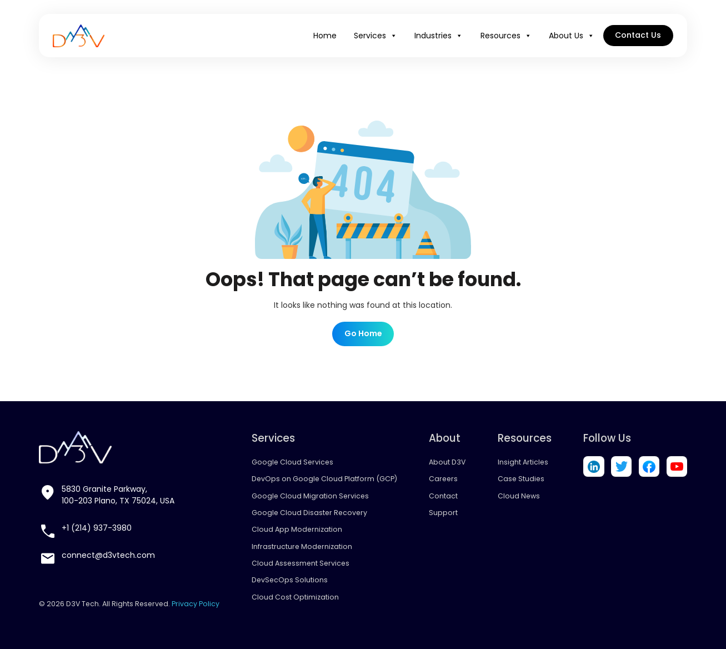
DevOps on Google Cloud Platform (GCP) (324, 478)
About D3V (447, 462)
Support (443, 512)
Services (375, 35)
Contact (443, 496)
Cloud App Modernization (297, 529)
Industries (438, 35)
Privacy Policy (195, 603)
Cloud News (519, 496)
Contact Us (638, 35)
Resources (506, 35)
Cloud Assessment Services (300, 563)
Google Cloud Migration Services (310, 496)
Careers (443, 478)
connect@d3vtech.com (108, 555)
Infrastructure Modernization (302, 546)
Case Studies (521, 478)
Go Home (363, 333)
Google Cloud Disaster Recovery (309, 512)
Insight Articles (523, 462)
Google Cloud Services (292, 462)
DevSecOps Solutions (290, 580)
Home (325, 35)
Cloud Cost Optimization (295, 597)
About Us (571, 35)
